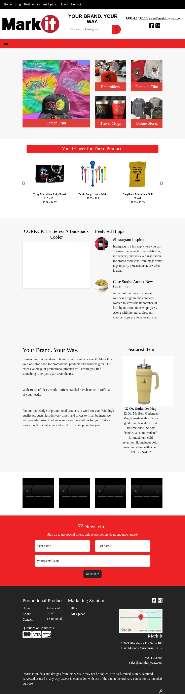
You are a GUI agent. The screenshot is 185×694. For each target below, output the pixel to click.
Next (161, 183)
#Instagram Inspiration (131, 239)
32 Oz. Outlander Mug (140, 408)
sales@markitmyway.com (165, 18)
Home (8, 4)
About (64, 4)
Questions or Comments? (39, 628)
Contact (76, 4)
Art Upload (50, 4)
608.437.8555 (137, 18)
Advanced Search (53, 611)
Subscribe (92, 573)
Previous (24, 183)
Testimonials (32, 4)
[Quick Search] (88, 29)
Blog (17, 4)
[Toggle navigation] (6, 43)
